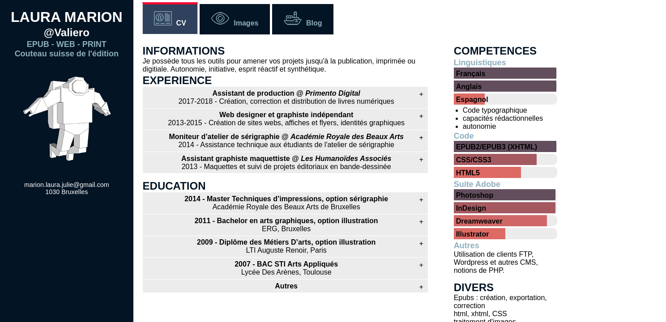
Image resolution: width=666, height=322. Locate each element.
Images (246, 23)
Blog (314, 23)
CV (181, 23)
